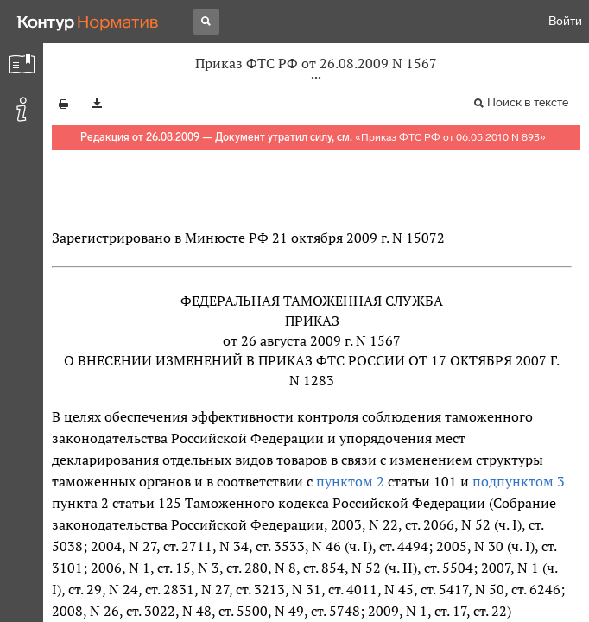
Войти (565, 21)
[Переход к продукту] (88, 21)
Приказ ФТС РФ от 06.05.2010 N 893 (450, 137)
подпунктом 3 (518, 481)
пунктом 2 (350, 481)
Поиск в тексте (527, 102)
